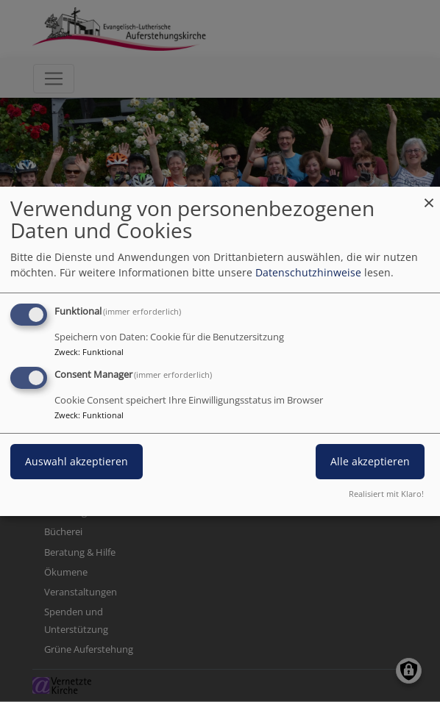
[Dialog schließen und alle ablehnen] (429, 195)
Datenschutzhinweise (308, 272)
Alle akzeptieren (370, 461)
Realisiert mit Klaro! (386, 493)
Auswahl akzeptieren (76, 461)
